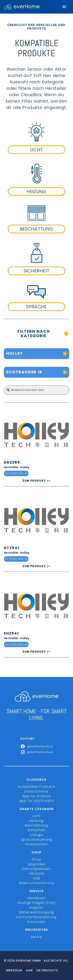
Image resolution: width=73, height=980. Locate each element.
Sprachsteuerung (36, 839)
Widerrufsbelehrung (36, 883)
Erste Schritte (36, 791)
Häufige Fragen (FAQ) (36, 903)
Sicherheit (37, 830)
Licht (36, 816)
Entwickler (36, 922)
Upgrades (36, 864)
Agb (29, 970)
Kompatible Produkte (36, 786)
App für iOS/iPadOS (36, 801)
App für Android (36, 796)
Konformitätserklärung (36, 917)
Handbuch (36, 898)
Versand (36, 873)
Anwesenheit (36, 844)
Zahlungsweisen (36, 869)
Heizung (36, 821)
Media (36, 937)
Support (36, 907)
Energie (36, 835)
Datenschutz (47, 970)
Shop (36, 859)
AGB (36, 878)
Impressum (14, 970)
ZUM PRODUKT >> (36, 480)
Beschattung (36, 825)
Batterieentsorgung (36, 912)
